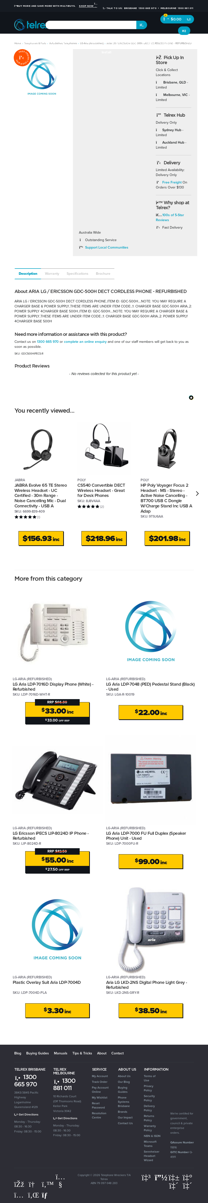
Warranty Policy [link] (150, 1128)
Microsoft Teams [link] (150, 1143)
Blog (17, 1053)
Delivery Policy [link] (149, 1108)
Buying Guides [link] (123, 1089)
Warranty (52, 273)
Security (148, 42)
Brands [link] (122, 1112)
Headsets (47, 42)
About (101, 1053)
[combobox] (91, 25)
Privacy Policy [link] (148, 1088)
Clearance (192, 42)
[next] (197, 493)
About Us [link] (124, 1076)
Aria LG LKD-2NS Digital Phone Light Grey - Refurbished (146, 985)
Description (28, 273)
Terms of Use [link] (150, 1078)
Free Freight (172, 182)
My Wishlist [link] (99, 1097)
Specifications (77, 273)
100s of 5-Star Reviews (170, 217)
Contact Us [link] (125, 1123)
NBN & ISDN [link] (152, 1136)
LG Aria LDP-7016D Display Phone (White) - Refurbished (53, 687)
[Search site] (141, 25)
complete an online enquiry (85, 341)
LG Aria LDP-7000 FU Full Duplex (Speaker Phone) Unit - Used (146, 836)
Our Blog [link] (124, 1082)
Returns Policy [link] (149, 1118)
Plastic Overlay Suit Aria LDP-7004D (47, 982)
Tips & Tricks (82, 1053)
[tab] (27, 273)
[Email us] (46, 1195)
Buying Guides (37, 1053)
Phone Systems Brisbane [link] (124, 1101)
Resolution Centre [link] (99, 1115)
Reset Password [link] (98, 1105)
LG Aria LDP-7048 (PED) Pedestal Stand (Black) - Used (150, 687)
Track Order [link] (99, 1082)
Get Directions (26, 1114)
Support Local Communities (106, 247)
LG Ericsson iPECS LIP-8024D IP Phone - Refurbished (51, 836)
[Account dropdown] (184, 30)
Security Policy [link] (149, 1098)
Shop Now (88, 6)
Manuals (60, 1053)
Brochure (103, 273)
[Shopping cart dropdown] (189, 19)
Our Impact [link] (125, 1117)
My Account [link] (100, 1076)
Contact (117, 1053)
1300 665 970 (48, 341)
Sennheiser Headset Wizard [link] (151, 1155)
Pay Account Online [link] (100, 1089)
